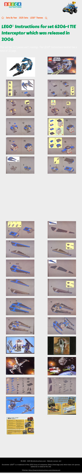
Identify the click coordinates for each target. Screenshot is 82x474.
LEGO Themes (36, 17)
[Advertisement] (41, 199)
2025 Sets (23, 17)
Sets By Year (11, 17)
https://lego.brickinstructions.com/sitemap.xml (44, 470)
